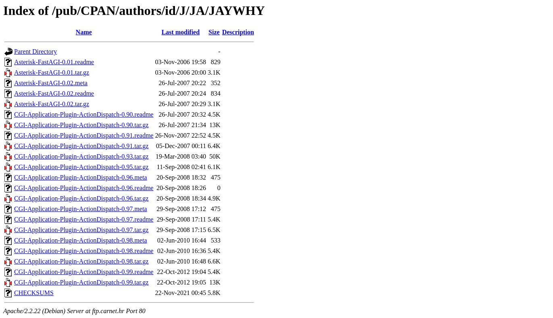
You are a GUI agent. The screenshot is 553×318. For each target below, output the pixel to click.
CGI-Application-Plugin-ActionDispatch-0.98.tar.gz (81, 261)
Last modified (181, 32)
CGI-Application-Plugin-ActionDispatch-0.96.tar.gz (81, 198)
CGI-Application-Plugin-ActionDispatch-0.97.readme (84, 219)
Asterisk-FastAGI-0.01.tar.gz (51, 72)
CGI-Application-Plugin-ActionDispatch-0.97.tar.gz (81, 229)
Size (214, 32)
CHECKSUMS (34, 292)
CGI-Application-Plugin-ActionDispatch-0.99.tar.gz (81, 282)
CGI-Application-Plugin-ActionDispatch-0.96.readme (84, 187)
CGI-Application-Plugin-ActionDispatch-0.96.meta (80, 177)
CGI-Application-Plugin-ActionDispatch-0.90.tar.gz (81, 124)
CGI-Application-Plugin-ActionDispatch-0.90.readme (84, 114)
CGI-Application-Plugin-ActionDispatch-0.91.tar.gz (81, 145)
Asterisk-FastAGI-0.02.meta (50, 83)
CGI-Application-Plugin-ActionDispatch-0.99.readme (84, 271)
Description (238, 32)
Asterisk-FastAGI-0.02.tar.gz (51, 103)
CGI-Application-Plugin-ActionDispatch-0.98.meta (80, 240)
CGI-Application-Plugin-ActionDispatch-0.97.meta (80, 208)
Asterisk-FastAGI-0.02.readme (54, 93)
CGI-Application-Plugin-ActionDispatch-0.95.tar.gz (81, 166)
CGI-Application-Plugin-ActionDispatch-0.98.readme (84, 250)
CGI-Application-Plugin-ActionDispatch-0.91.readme (84, 135)
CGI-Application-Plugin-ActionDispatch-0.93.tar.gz (81, 156)
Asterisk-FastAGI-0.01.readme (54, 62)
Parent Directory (35, 51)
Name (84, 32)
